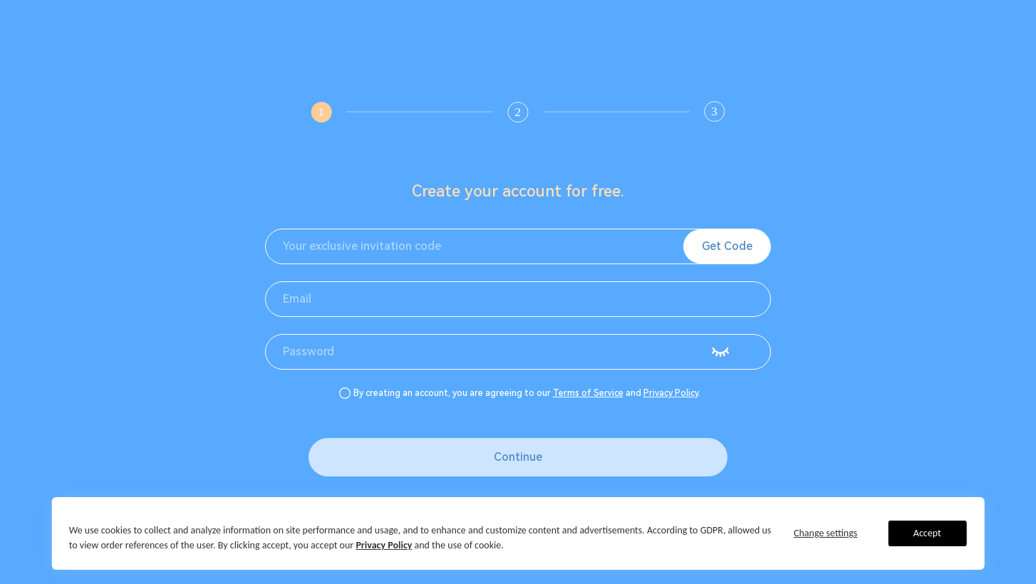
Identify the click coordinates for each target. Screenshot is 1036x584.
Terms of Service (588, 393)
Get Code (727, 246)
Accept (927, 533)
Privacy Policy (670, 393)
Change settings (825, 533)
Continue (518, 457)
